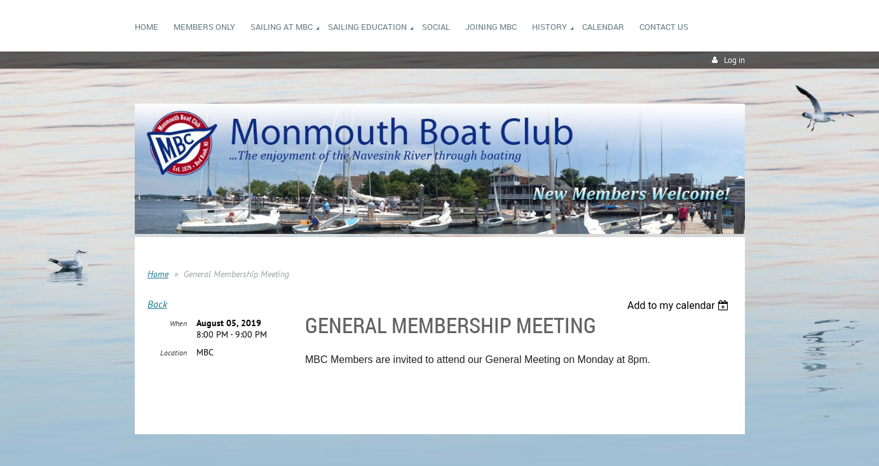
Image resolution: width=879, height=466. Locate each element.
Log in (734, 60)
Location (173, 352)
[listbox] (679, 305)
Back (157, 304)
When (178, 323)
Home (157, 274)
